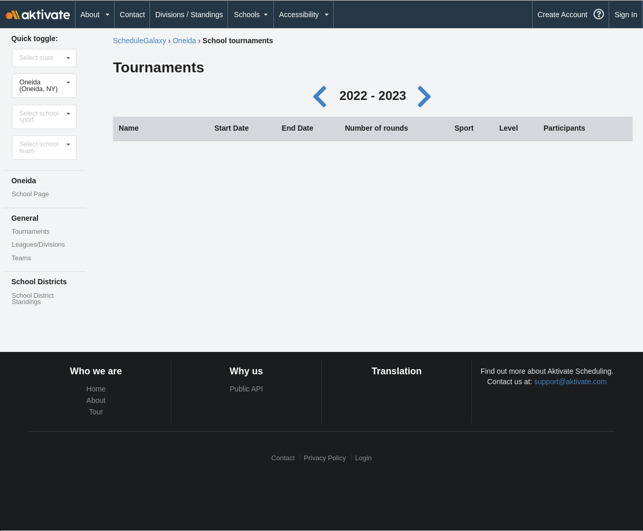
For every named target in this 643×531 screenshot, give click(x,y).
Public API (246, 389)
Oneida (184, 40)
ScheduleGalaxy (139, 40)
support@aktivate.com (570, 381)
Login (363, 457)
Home (96, 389)
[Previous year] (322, 95)
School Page (30, 194)
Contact (132, 14)
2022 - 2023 (372, 95)
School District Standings (33, 299)
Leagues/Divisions (38, 244)
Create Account (562, 14)
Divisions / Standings (189, 14)
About (96, 400)
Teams (21, 258)
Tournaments (31, 231)
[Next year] (425, 95)
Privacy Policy (325, 457)
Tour (96, 412)
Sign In (625, 14)
